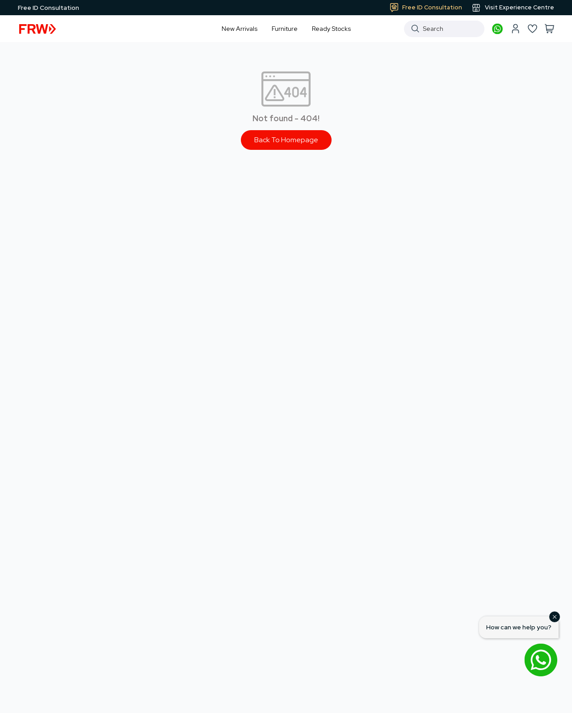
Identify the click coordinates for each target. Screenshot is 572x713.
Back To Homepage (286, 139)
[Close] (554, 617)
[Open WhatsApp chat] (541, 659)
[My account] (515, 29)
